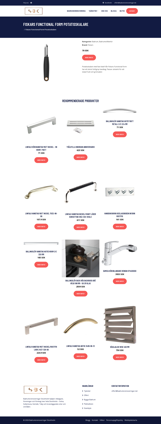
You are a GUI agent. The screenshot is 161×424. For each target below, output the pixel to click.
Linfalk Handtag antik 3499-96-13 (80, 346)
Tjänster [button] (93, 11)
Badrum (95, 41)
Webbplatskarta (131, 420)
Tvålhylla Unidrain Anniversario (81, 147)
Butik (122, 11)
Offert (132, 11)
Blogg (114, 11)
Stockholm (108, 3)
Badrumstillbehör (106, 41)
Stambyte (87, 408)
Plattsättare (88, 404)
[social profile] (31, 3)
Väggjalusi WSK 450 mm (119, 347)
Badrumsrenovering (76, 11)
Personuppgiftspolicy (114, 420)
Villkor (102, 420)
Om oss (104, 11)
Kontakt (95, 420)
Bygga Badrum (90, 399)
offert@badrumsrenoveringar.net (125, 3)
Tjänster (87, 391)
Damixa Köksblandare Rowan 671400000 (119, 271)
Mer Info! (89, 57)
